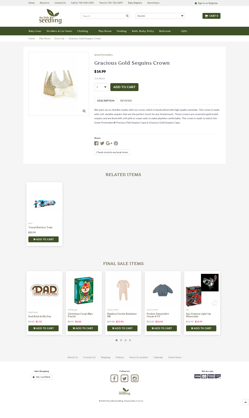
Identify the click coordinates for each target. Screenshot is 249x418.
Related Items (123, 174)
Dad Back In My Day (39, 316)
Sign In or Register (206, 3)
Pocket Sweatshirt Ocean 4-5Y (158, 315)
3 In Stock (99, 78)
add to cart (124, 87)
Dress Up (59, 38)
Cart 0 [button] (211, 15)
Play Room (44, 38)
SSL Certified (41, 376)
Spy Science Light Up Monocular (198, 315)
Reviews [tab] (126, 100)
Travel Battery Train (40, 227)
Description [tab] (105, 100)
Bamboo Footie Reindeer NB (122, 315)
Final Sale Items (123, 263)
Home (32, 38)
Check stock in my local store (112, 152)
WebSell (139, 401)
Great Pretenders (103, 54)
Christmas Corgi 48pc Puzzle (80, 315)
